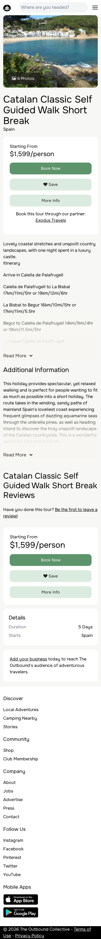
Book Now (51, 168)
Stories (10, 727)
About (9, 782)
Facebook (13, 849)
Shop (8, 750)
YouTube (12, 874)
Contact (11, 817)
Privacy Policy (29, 935)
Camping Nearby (20, 718)
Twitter (10, 866)
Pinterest (12, 857)
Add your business (28, 659)
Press (8, 808)
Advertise (13, 799)
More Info (50, 200)
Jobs (8, 791)
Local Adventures (21, 709)
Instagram (13, 840)
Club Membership (20, 759)
